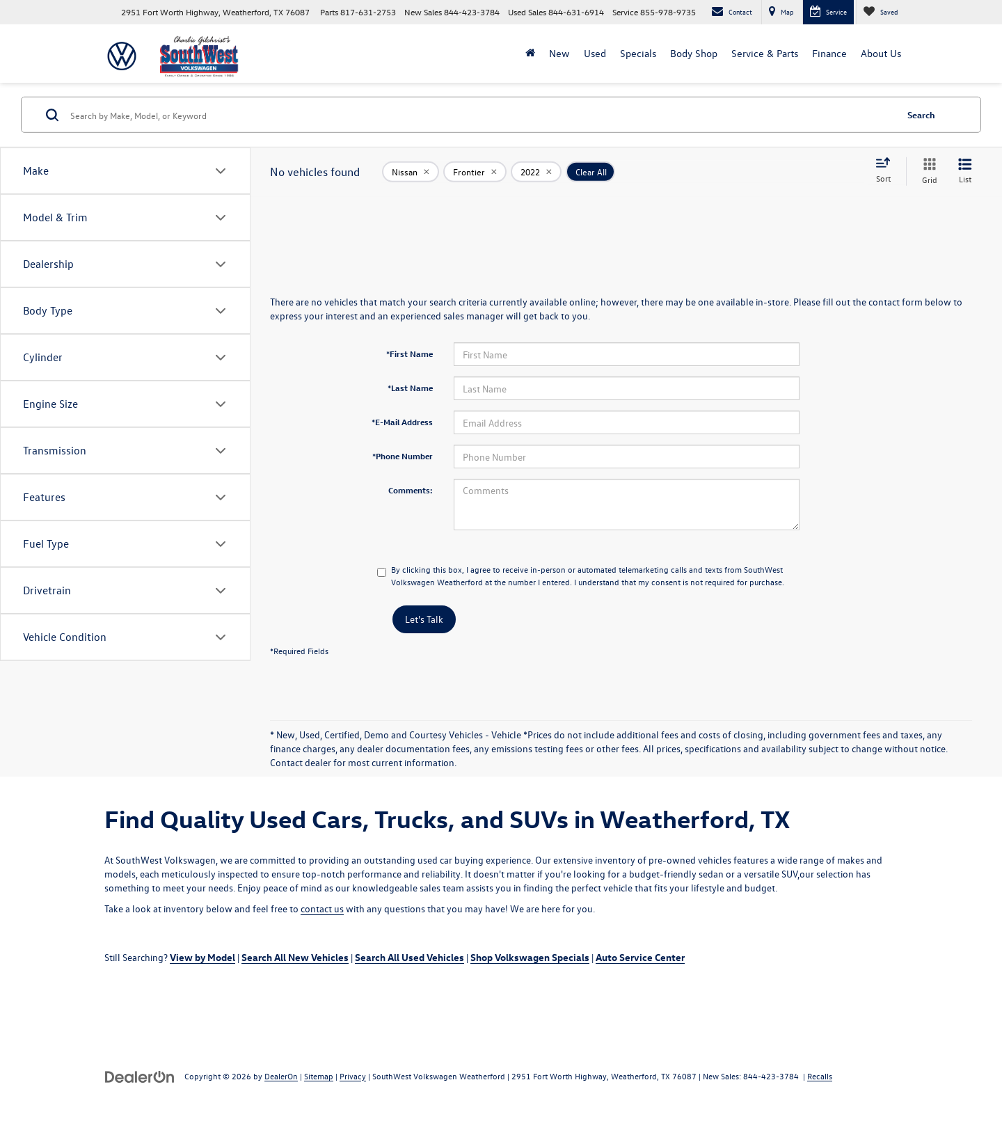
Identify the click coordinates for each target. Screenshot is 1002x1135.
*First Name (409, 353)
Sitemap (318, 1075)
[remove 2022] (536, 171)
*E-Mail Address (402, 421)
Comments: (410, 489)
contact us (322, 908)
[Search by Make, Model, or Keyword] (481, 115)
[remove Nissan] (410, 171)
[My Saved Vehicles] (880, 12)
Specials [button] (638, 53)
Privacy (353, 1075)
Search (921, 114)
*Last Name (410, 387)
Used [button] (595, 53)
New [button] (559, 53)
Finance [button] (829, 53)
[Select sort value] (887, 171)
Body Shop (693, 53)
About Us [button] (881, 53)
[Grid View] (927, 171)
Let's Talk (424, 619)
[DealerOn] (139, 1075)
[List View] (965, 171)
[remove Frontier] (475, 171)
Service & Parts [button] (764, 53)
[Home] (530, 53)
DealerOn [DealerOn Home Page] (281, 1075)
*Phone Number (402, 455)
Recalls (819, 1075)
